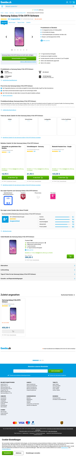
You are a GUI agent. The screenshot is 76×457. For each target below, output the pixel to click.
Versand (28, 402)
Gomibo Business (56, 398)
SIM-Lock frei (45, 41)
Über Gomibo (3, 411)
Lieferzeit (29, 401)
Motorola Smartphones (32, 388)
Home (2, 12)
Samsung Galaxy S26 (5, 387)
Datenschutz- (64, 447)
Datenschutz (3, 414)
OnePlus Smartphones (32, 387)
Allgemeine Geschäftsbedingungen (54, 433)
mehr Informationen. (52, 431)
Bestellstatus (29, 399)
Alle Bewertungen (6, 231)
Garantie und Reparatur (32, 405)
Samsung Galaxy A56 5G (6, 388)
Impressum (32, 433)
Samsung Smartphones (32, 385)
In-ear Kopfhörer (4, 402)
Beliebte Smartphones (8, 382)
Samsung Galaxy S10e (20, 12)
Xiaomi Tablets (56, 387)
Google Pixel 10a (4, 390)
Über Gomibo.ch (17, 433)
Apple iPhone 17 (4, 384)
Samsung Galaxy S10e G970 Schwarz (35, 12)
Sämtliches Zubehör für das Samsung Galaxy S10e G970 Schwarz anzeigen (21, 137)
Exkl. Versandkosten (36, 181)
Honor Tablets (56, 388)
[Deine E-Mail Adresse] (30, 371)
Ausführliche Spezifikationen (9, 80)
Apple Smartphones (31, 384)
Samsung (12, 12)
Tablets (55, 382)
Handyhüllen (3, 398)
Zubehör (3, 396)
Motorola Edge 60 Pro (5, 391)
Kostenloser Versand (11, 181)
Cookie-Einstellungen (40, 433)
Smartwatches (4, 405)
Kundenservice (31, 396)
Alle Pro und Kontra (6, 95)
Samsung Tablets (56, 385)
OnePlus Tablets (56, 390)
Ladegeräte (3, 401)
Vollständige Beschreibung (8, 110)
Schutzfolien (3, 399)
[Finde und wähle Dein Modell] (39, 6)
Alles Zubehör (4, 406)
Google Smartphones (31, 390)
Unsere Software (4, 413)
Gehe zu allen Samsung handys (28, 61)
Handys (29, 382)
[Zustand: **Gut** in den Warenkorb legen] (70, 256)
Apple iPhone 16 (4, 385)
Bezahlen (29, 398)
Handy (6, 12)
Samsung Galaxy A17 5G (6, 393)
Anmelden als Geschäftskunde (59, 399)
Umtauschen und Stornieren (33, 403)
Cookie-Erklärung (6, 449)
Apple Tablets (56, 384)
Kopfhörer (3, 403)
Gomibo (3, 409)
